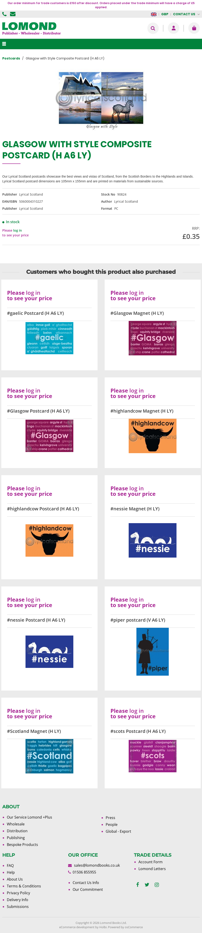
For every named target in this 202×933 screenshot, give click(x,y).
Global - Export (118, 831)
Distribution (17, 830)
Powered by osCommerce (125, 927)
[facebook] (137, 884)
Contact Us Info (86, 882)
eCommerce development (77, 927)
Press (110, 817)
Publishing (16, 837)
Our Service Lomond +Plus (29, 817)
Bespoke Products (22, 844)
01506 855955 (5, 14)
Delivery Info (17, 899)
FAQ (10, 865)
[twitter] (147, 884)
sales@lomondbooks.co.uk (97, 865)
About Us (15, 879)
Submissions (18, 906)
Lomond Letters (152, 868)
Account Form (150, 861)
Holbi (103, 927)
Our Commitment (88, 889)
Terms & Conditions (24, 886)
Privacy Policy (18, 892)
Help (11, 872)
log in (17, 230)
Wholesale (16, 824)
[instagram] (157, 884)
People (112, 824)
